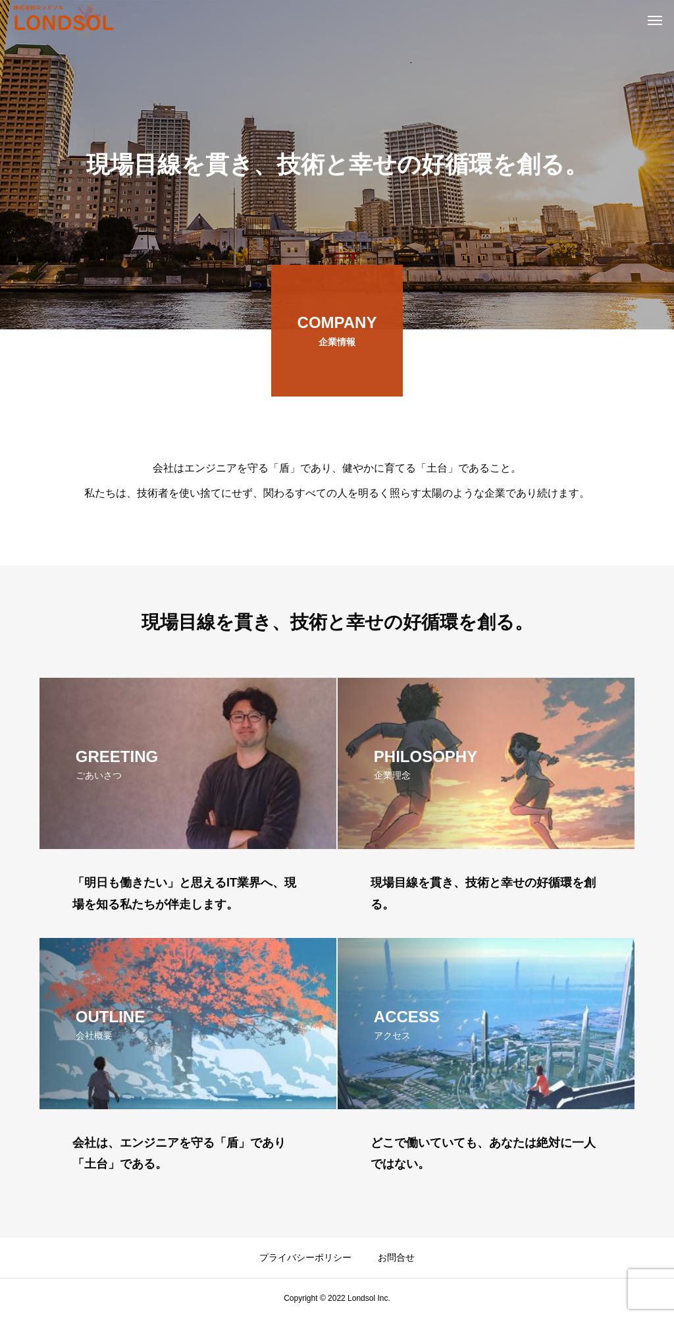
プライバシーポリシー (305, 1257)
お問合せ (396, 1257)
